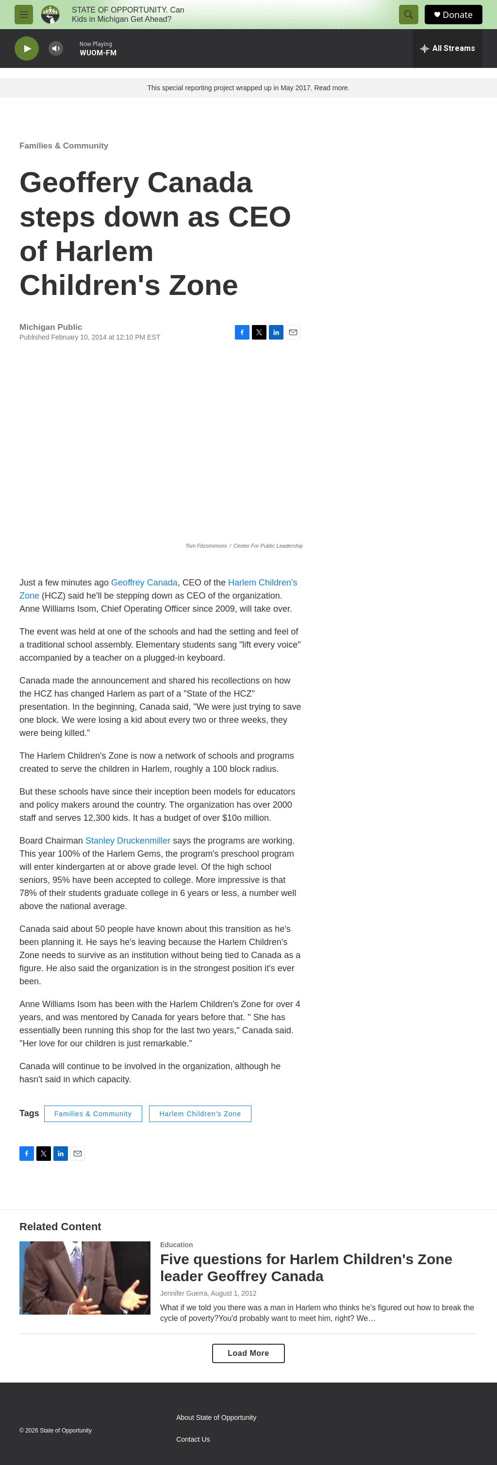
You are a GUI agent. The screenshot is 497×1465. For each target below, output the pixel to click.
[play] (26, 48)
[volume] (56, 49)
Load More (248, 1353)
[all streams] (447, 48)
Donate (458, 15)
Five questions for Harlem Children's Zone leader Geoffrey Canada (306, 1267)
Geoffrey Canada (144, 582)
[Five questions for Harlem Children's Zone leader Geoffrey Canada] (84, 1277)
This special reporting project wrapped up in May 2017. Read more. (248, 88)
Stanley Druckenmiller (129, 841)
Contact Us (193, 1439)
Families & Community (63, 145)
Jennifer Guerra (183, 1293)
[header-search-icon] (408, 14)
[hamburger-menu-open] (24, 14)
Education (176, 1245)
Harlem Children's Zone (200, 1114)
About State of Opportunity (216, 1417)
